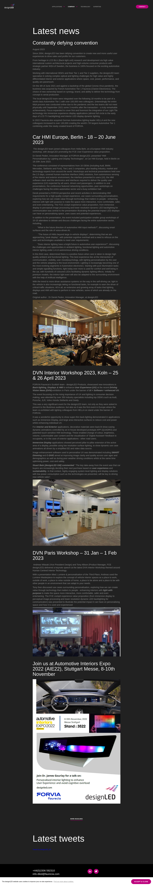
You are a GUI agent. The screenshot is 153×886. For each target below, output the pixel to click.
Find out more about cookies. (64, 881)
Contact (142, 6)
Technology (85, 6)
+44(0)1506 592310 (44, 870)
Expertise (97, 6)
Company (71, 6)
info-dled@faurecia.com (46, 874)
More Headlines (76, 819)
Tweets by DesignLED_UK (42, 849)
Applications (57, 6)
